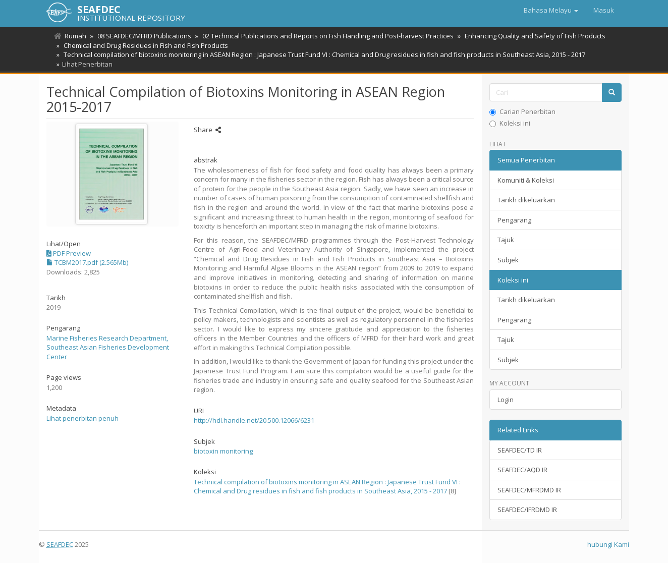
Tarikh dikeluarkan (526, 199)
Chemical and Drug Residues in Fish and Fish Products (144, 45)
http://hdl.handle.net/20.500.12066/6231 (254, 420)
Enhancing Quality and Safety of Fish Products (530, 35)
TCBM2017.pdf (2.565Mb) (87, 262)
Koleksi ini (509, 123)
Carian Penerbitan (522, 111)
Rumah (75, 35)
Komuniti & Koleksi (525, 180)
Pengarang (514, 219)
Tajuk (505, 239)
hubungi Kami (608, 544)
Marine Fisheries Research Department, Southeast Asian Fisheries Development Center (107, 347)
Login (505, 399)
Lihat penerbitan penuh (82, 418)
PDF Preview (68, 253)
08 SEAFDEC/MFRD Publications (143, 35)
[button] (551, 10)
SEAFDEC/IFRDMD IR (527, 509)
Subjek (508, 259)
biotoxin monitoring (223, 451)
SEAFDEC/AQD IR (522, 469)
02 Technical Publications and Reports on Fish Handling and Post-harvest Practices (325, 35)
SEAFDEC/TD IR (519, 450)
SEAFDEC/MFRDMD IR (529, 489)
